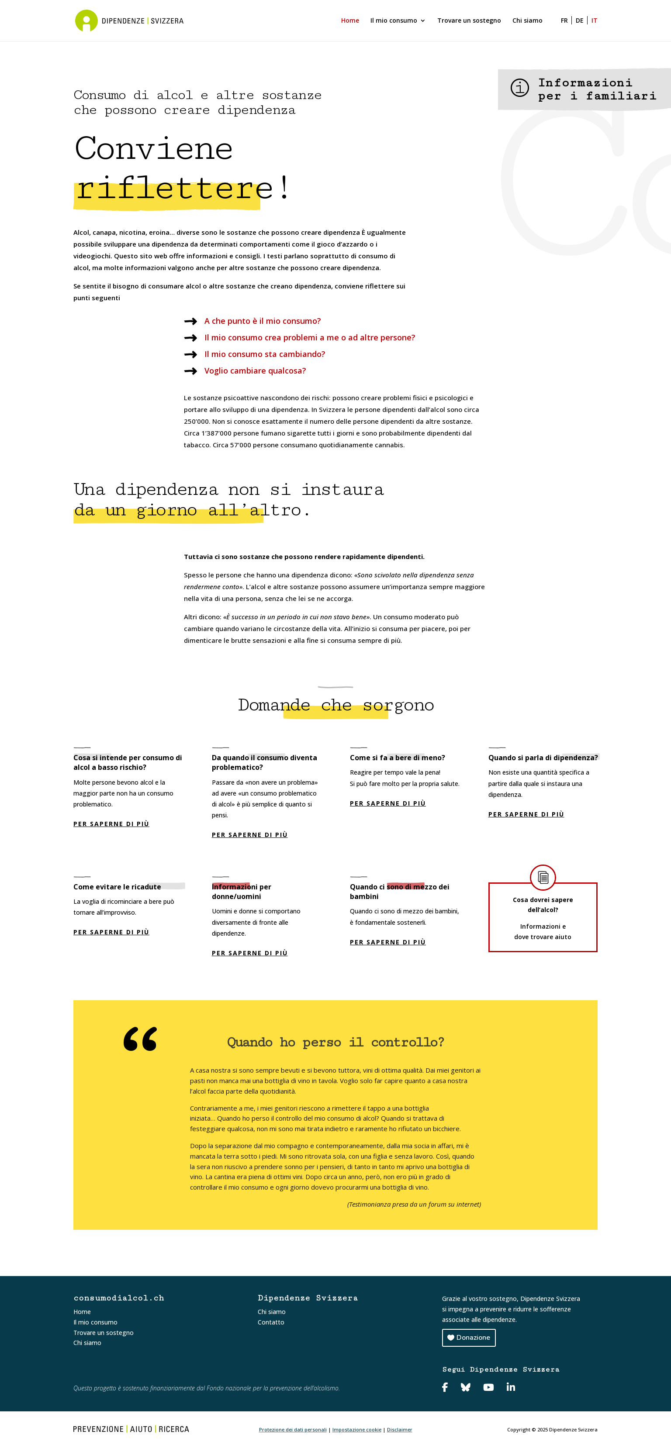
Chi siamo (527, 20)
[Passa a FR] (563, 29)
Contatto (271, 1322)
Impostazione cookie (356, 1429)
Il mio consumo (393, 20)
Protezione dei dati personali (293, 1429)
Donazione (473, 1337)
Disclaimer (399, 1429)
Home (350, 20)
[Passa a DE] (582, 29)
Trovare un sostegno (469, 20)
